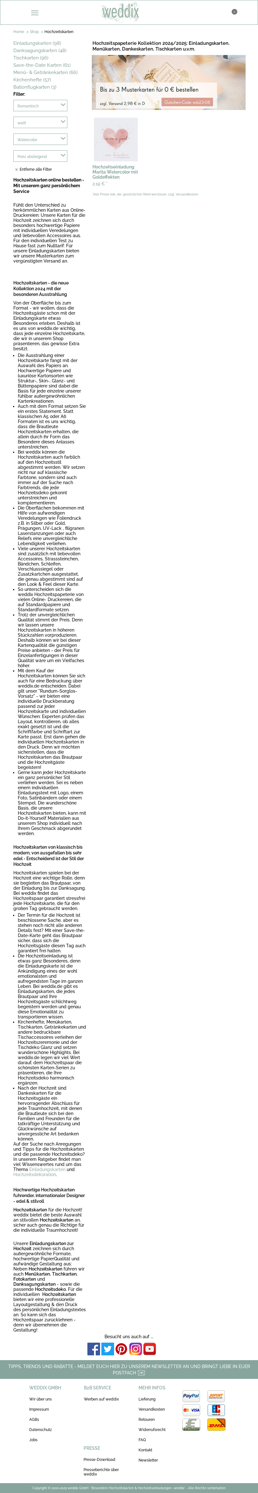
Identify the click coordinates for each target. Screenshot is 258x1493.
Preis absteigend (32, 156)
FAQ (142, 1440)
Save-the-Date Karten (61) (42, 65)
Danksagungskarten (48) (39, 50)
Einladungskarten (47, 1169)
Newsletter (148, 1460)
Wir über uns (40, 1399)
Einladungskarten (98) (37, 43)
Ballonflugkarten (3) (34, 87)
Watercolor (27, 140)
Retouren (147, 1419)
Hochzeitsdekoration (34, 1174)
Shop (34, 32)
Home (18, 32)
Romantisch (28, 106)
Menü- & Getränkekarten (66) (45, 72)
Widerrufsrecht (152, 1430)
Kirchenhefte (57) (32, 80)
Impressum (39, 1409)
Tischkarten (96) (30, 58)
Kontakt (145, 1450)
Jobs (33, 1440)
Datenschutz (40, 1430)
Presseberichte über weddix (101, 1472)
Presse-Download (99, 1459)
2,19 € (100, 183)
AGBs (34, 1419)
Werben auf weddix (101, 1399)
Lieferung (147, 1399)
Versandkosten (152, 1409)
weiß (21, 123)
